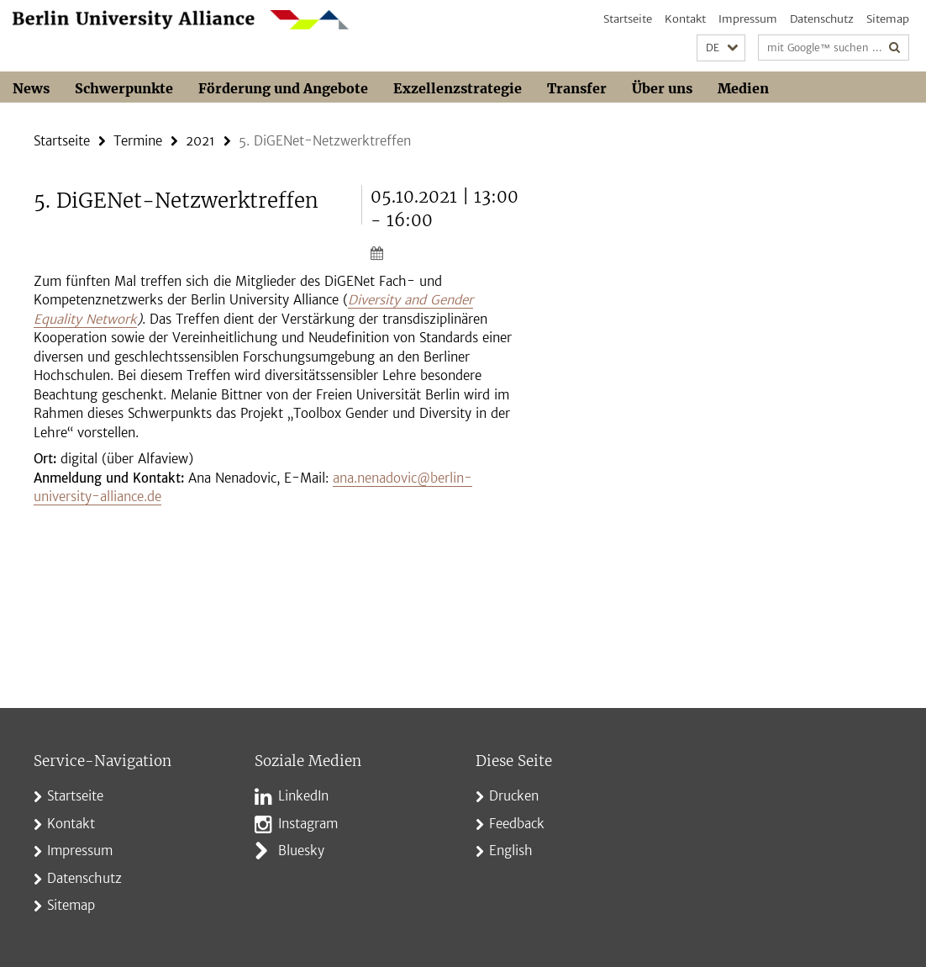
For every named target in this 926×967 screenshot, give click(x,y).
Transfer (577, 88)
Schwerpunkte (124, 88)
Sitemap (887, 19)
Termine (137, 141)
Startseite (627, 19)
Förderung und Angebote (283, 88)
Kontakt (685, 19)
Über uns (662, 88)
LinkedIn (303, 796)
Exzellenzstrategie (457, 88)
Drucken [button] (514, 796)
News (31, 88)
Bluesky (301, 851)
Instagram (308, 824)
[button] (721, 48)
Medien (743, 88)
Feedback (517, 824)
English (511, 851)
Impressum (747, 19)
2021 (200, 141)
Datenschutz (822, 19)
